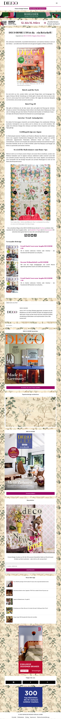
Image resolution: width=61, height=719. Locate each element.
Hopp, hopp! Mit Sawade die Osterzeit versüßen (25, 617)
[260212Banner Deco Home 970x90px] (30, 17)
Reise (38, 36)
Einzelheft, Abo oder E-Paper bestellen (30, 387)
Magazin (34, 36)
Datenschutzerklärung (43, 717)
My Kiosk (42, 228)
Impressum (33, 717)
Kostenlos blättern (30, 493)
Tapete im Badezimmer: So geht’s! (21, 599)
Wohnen (43, 36)
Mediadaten (20, 717)
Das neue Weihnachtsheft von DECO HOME (34, 262)
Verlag (27, 717)
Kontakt (14, 717)
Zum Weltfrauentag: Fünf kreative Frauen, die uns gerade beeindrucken (31, 581)
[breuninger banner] (30, 673)
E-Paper (38, 230)
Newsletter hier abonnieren (38, 8)
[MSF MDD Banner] (30, 25)
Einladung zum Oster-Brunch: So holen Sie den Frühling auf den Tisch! (30, 608)
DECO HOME (27, 36)
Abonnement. (48, 230)
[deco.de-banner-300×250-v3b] (30, 706)
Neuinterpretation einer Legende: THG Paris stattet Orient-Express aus (30, 590)
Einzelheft (32, 230)
